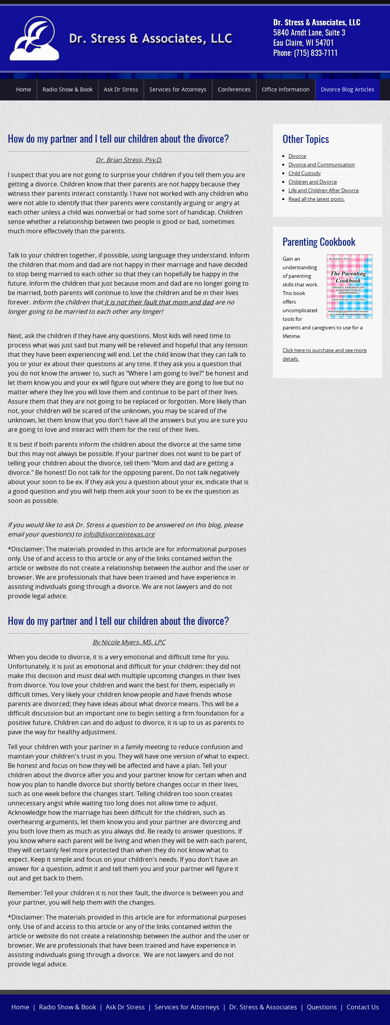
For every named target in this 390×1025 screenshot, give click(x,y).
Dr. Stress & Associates (263, 1007)
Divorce (297, 155)
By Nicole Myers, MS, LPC (129, 642)
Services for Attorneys (178, 89)
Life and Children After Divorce (323, 190)
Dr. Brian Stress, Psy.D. (129, 160)
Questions (322, 1007)
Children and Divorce (312, 181)
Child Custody (304, 173)
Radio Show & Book (68, 89)
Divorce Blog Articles (347, 89)
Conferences (234, 89)
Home (23, 89)
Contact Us (363, 1007)
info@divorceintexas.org (119, 534)
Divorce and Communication (321, 164)
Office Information (286, 89)
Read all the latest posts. (316, 198)
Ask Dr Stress (121, 89)
